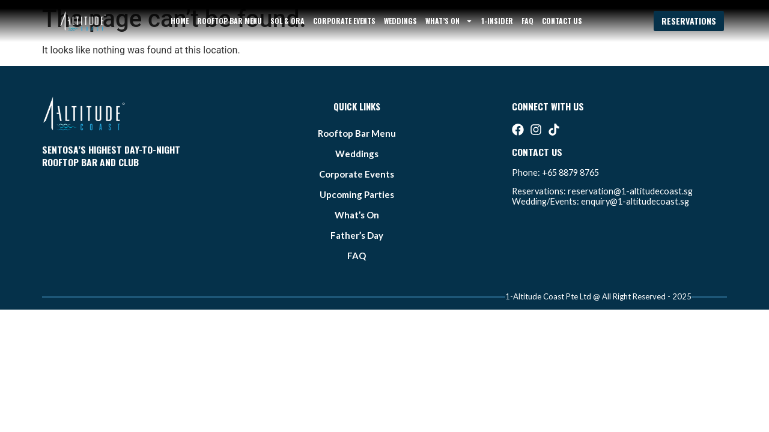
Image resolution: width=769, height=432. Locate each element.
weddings (400, 21)
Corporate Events (344, 21)
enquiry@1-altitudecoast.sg (635, 201)
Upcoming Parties (357, 194)
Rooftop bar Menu (229, 21)
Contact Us (562, 21)
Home (180, 21)
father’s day (356, 235)
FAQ (527, 21)
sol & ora (287, 21)
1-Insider (497, 21)
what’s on (449, 21)
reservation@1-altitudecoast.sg (630, 191)
